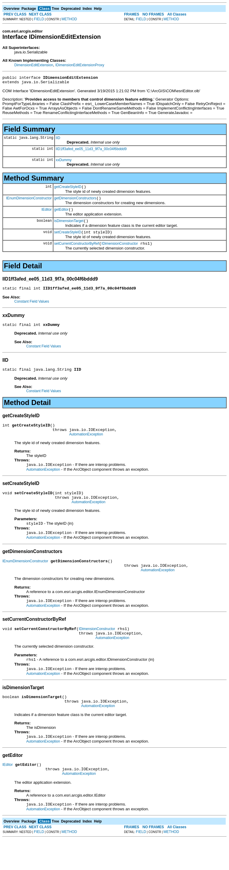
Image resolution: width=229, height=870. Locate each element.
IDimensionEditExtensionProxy (79, 65)
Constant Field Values (31, 309)
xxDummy (64, 162)
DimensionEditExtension (33, 65)
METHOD (69, 19)
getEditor (61, 214)
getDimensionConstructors (75, 202)
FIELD (39, 19)
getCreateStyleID (67, 189)
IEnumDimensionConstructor (29, 201)
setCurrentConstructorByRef (76, 251)
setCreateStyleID (67, 238)
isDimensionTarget (69, 226)
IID (58, 140)
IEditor (46, 214)
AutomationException (86, 447)
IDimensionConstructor (119, 251)
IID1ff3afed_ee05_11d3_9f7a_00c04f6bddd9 (91, 151)
